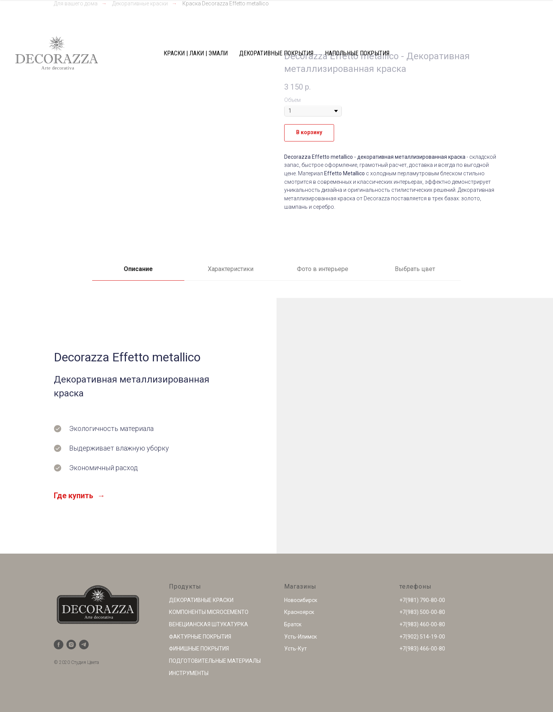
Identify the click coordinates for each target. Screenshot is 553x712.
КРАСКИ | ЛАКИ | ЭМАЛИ (196, 53)
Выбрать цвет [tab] (415, 269)
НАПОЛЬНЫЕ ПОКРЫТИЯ (357, 53)
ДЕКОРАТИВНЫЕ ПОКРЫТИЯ (276, 53)
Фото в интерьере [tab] (322, 269)
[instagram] (71, 644)
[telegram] (84, 644)
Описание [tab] (138, 269)
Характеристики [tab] (230, 269)
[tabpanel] (276, 426)
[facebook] (58, 644)
